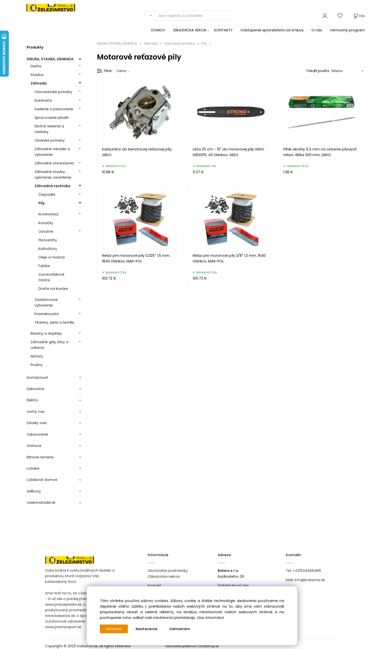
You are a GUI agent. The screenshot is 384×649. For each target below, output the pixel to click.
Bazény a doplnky (46, 333)
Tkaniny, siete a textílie (54, 322)
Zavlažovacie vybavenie (46, 302)
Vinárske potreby (50, 140)
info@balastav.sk (309, 579)
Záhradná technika (52, 186)
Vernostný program (347, 30)
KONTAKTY (223, 30)
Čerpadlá (46, 194)
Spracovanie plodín (52, 117)
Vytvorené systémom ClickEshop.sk (192, 646)
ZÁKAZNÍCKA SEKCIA (189, 30)
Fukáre (44, 265)
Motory (37, 356)
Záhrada (39, 83)
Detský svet (37, 422)
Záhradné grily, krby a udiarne (49, 345)
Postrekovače (47, 313)
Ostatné (45, 231)
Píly (41, 203)
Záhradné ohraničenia (54, 163)
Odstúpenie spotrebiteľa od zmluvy (272, 30)
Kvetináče (43, 100)
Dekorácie (35, 388)
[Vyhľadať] (149, 16)
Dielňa (36, 66)
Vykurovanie (37, 434)
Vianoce (34, 445)
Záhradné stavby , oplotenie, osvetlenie (53, 174)
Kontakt (154, 585)
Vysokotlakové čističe (51, 277)
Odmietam (179, 628)
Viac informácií (210, 617)
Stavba (37, 74)
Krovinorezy (48, 214)
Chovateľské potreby (53, 91)
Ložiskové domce (42, 479)
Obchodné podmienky (168, 570)
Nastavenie (146, 628)
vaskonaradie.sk (41, 502)
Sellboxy (34, 491)
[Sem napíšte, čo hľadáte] (197, 16)
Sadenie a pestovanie (54, 109)
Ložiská (33, 468)
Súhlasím (114, 628)
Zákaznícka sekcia (164, 576)
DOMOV (158, 30)
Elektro (32, 400)
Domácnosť (37, 377)
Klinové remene (40, 457)
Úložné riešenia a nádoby (49, 129)
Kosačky (45, 222)
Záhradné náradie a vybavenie (52, 152)
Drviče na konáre (53, 288)
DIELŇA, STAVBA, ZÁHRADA (50, 59)
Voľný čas (36, 411)
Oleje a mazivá (51, 257)
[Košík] (359, 15)
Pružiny (37, 364)
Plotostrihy (47, 240)
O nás (317, 30)
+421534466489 (307, 570)
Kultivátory (47, 248)
